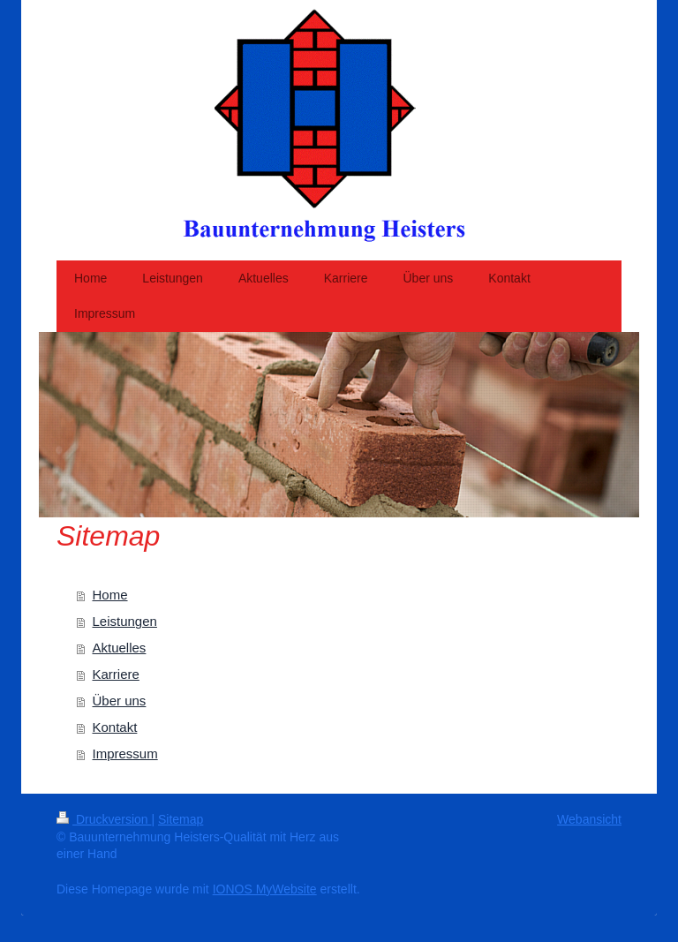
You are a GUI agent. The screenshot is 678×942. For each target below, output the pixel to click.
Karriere (116, 674)
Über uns (120, 700)
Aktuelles (120, 647)
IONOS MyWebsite (265, 889)
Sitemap (180, 819)
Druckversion (103, 819)
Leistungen (125, 621)
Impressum (125, 753)
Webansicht (589, 819)
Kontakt (115, 727)
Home (110, 594)
